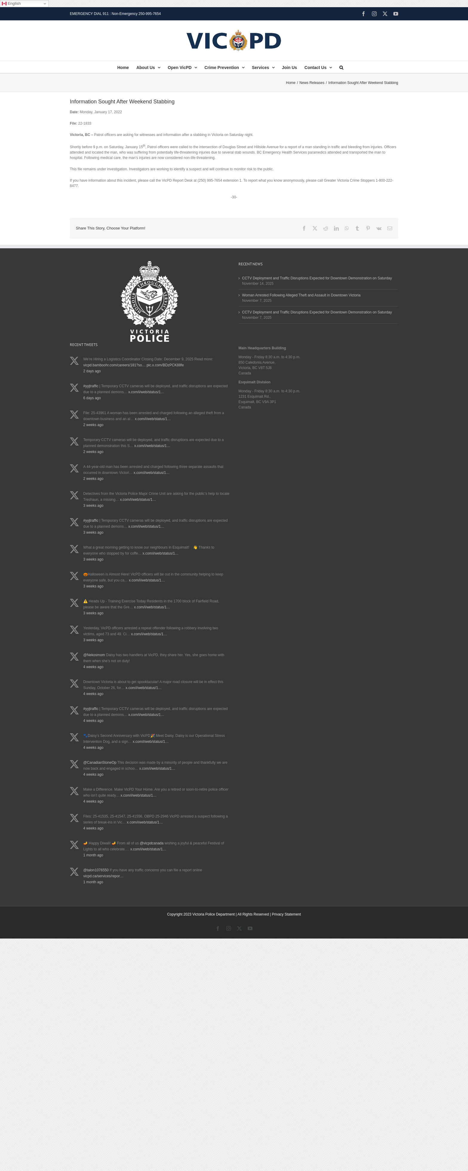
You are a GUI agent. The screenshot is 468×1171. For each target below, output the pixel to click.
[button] (341, 67)
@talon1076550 (96, 870)
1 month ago (93, 855)
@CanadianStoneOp (99, 762)
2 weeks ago (93, 425)
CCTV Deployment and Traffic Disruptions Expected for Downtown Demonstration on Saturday (317, 278)
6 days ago (92, 398)
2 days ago (92, 371)
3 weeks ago (93, 505)
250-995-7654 (149, 14)
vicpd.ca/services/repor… (103, 876)
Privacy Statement (286, 914)
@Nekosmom (94, 655)
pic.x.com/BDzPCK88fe (165, 365)
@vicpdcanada (152, 843)
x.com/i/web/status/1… (146, 392)
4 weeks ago (93, 667)
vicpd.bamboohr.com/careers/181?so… (114, 365)
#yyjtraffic (90, 386)
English (11, 3)
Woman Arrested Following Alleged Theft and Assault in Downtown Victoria (301, 295)
